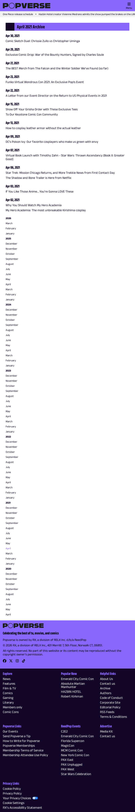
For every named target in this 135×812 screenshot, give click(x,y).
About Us (106, 678)
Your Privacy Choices (17, 798)
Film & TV (9, 688)
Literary (8, 702)
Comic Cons (11, 712)
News (6, 678)
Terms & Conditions (113, 716)
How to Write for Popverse (21, 740)
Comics (8, 693)
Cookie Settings (13, 802)
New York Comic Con (75, 755)
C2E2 (64, 731)
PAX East (67, 759)
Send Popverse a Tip (16, 736)
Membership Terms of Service (23, 750)
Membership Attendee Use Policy (25, 755)
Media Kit (106, 731)
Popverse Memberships (19, 745)
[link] (4, 662)
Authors (105, 693)
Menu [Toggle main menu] (129, 5)
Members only (12, 707)
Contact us (107, 683)
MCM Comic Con (72, 750)
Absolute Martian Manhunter (73, 685)
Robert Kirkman (72, 696)
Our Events (10, 731)
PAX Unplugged (71, 764)
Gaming (8, 697)
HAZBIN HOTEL (71, 691)
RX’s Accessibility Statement (22, 807)
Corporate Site (110, 702)
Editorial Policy (110, 707)
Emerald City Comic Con (77, 678)
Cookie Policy (12, 788)
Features (9, 683)
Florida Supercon (72, 740)
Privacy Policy (12, 793)
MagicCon (67, 745)
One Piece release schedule (18, 14)
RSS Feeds (107, 712)
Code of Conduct (111, 697)
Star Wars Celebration (76, 774)
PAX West (67, 769)
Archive (105, 688)
